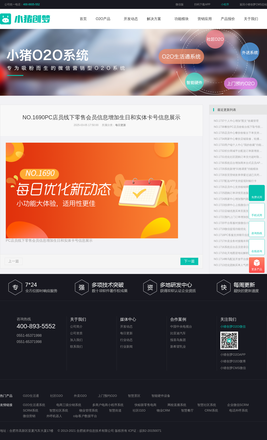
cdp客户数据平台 (85, 416)
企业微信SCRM (238, 405)
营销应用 (205, 19)
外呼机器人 (54, 416)
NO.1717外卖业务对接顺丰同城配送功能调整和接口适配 (239, 241)
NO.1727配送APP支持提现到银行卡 (235, 180)
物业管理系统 (88, 410)
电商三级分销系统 (68, 405)
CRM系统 (211, 410)
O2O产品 (103, 19)
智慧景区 (134, 395)
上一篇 (13, 261)
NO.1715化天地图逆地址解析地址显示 (236, 253)
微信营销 (29, 416)
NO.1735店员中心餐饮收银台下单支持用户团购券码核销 (239, 132)
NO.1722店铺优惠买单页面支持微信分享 (238, 211)
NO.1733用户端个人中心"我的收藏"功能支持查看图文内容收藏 (239, 144)
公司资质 (76, 333)
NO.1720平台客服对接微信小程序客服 (236, 223)
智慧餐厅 (187, 410)
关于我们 (251, 19)
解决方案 (154, 19)
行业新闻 (126, 346)
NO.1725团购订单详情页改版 (231, 193)
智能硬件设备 (161, 395)
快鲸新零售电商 (145, 405)
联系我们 (76, 346)
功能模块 (181, 19)
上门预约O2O (107, 395)
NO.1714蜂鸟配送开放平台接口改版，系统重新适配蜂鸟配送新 (239, 259)
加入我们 (76, 340)
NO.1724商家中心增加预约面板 (232, 199)
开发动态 (131, 19)
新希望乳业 (178, 346)
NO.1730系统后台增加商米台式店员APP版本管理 (239, 162)
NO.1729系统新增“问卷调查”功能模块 (236, 168)
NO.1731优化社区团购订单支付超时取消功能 (239, 156)
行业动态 (126, 340)
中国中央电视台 (181, 326)
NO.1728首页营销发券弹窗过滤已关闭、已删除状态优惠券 (239, 174)
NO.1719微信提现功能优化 (230, 229)
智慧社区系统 (206, 405)
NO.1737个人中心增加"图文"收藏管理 (236, 120)
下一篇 (189, 261)
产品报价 (228, 19)
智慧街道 (115, 410)
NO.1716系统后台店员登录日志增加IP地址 (239, 247)
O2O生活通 (31, 395)
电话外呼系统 (238, 410)
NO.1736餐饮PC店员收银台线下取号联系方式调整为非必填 (239, 126)
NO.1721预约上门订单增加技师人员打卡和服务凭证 (239, 217)
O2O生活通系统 (34, 405)
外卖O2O (80, 395)
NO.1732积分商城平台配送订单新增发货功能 (239, 150)
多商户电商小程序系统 (107, 405)
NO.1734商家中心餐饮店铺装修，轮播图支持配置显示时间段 (239, 138)
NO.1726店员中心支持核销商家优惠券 (236, 187)
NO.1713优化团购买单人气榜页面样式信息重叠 (239, 265)
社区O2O (56, 395)
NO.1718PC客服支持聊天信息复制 (234, 235)
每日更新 (120, 125)
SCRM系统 (30, 410)
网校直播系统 (177, 405)
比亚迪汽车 (178, 333)
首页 (83, 19)
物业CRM (163, 410)
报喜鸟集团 (178, 340)
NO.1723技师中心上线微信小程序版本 (236, 205)
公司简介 (76, 326)
